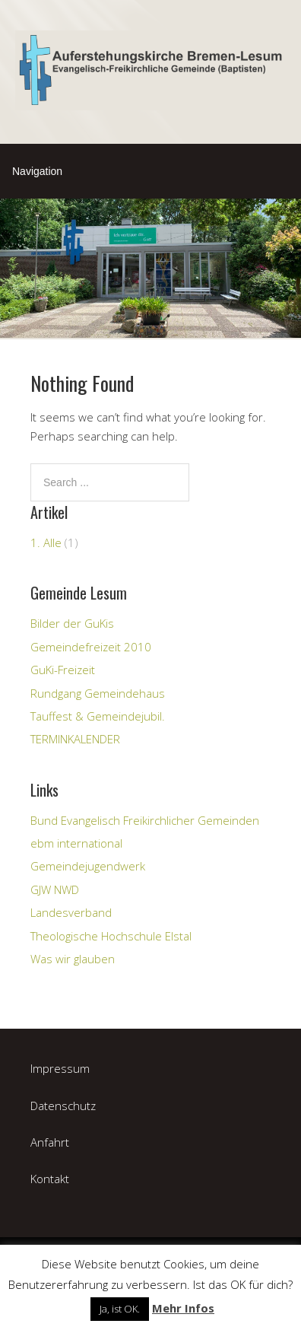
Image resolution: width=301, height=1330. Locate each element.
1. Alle (46, 542)
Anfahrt (49, 1142)
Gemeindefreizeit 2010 (90, 646)
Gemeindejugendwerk (87, 865)
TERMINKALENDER (75, 738)
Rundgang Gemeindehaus (97, 693)
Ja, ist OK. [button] (120, 1309)
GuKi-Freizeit (62, 669)
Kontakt (49, 1178)
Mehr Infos (183, 1308)
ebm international (76, 843)
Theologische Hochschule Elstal (111, 935)
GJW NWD (54, 889)
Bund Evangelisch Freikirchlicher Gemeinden (144, 820)
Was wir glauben (72, 958)
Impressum (60, 1068)
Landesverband (71, 912)
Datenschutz (63, 1105)
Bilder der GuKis (72, 623)
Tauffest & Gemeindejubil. (97, 716)
